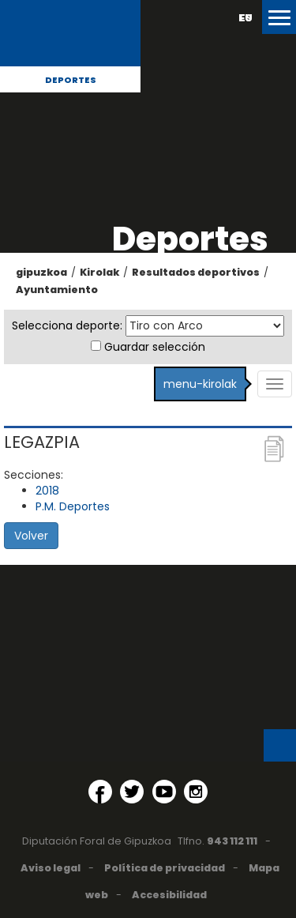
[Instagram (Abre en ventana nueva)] (196, 791)
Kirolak (99, 272)
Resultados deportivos (196, 272)
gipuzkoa (41, 272)
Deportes (70, 79)
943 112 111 (232, 841)
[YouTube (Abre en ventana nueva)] (164, 791)
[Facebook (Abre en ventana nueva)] (100, 791)
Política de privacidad (164, 868)
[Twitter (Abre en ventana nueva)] (132, 791)
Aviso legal (51, 868)
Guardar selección (154, 347)
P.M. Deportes (73, 506)
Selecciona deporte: (67, 325)
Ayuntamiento (57, 289)
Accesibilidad (169, 894)
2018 (47, 491)
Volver (31, 536)
